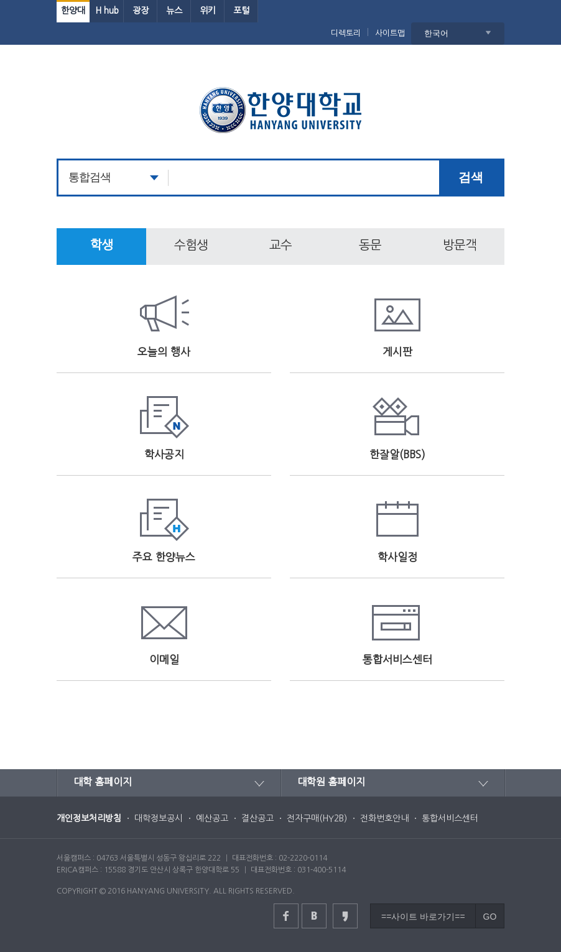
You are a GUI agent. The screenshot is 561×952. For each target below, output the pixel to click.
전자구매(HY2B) (317, 818)
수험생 (191, 245)
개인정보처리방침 (89, 818)
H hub (107, 10)
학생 (101, 245)
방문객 (459, 245)
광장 (140, 10)
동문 (370, 245)
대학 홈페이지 (102, 782)
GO (490, 917)
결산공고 (257, 818)
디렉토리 (346, 33)
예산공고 (212, 818)
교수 (280, 245)
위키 (208, 10)
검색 (470, 177)
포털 (241, 10)
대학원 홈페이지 (331, 782)
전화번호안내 (384, 818)
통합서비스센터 (450, 818)
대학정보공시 (158, 818)
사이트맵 (390, 33)
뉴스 (174, 10)
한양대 (73, 10)
